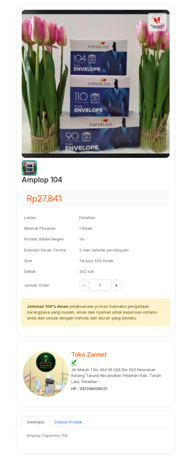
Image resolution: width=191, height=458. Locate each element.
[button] (29, 168)
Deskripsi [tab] (35, 422)
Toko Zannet (89, 354)
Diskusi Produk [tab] (68, 422)
